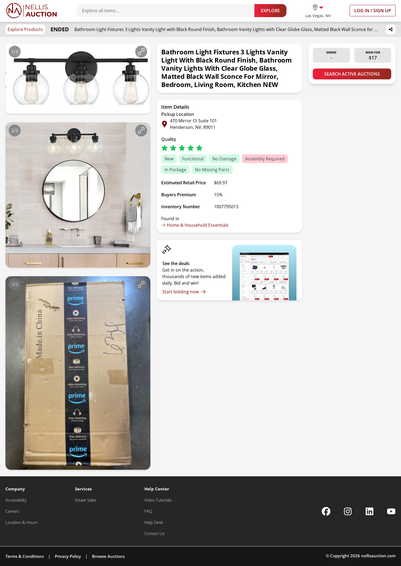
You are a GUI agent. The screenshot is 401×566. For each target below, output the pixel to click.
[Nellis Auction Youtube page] (391, 511)
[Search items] (168, 10)
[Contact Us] (154, 533)
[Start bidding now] (184, 291)
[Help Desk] (153, 522)
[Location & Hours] (21, 522)
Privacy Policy (68, 556)
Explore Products (25, 29)
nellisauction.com (378, 555)
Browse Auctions (108, 556)
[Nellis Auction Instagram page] (347, 511)
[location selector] (318, 10)
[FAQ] (148, 511)
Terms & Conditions (24, 556)
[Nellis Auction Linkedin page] (369, 511)
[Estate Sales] (85, 500)
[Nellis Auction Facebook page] (326, 511)
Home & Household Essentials (195, 225)
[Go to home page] (31, 10)
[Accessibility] (16, 500)
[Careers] (12, 511)
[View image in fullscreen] (141, 52)
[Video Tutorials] (158, 500)
